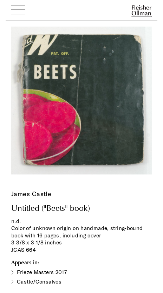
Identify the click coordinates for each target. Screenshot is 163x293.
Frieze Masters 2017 (42, 272)
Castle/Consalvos (39, 281)
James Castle (31, 194)
